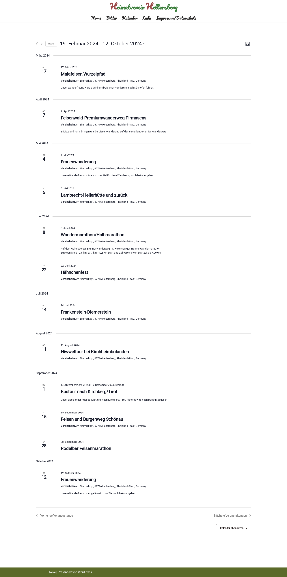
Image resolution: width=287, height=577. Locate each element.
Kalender (129, 18)
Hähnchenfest (74, 272)
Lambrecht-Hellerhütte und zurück (94, 195)
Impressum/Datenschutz (176, 18)
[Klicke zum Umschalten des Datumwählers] (102, 44)
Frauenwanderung (78, 161)
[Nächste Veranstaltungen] (42, 44)
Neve (52, 572)
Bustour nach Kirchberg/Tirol (89, 391)
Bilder (111, 18)
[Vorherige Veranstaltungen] (37, 44)
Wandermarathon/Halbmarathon (92, 234)
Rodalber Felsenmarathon (86, 448)
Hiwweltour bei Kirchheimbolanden (95, 352)
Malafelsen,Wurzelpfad (83, 74)
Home (96, 18)
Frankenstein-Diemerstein (86, 312)
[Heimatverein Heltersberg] (143, 6)
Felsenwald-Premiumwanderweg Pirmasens (103, 118)
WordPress (85, 572)
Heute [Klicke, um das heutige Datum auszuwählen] (51, 43)
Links (146, 18)
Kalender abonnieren (231, 528)
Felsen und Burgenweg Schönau (92, 419)
